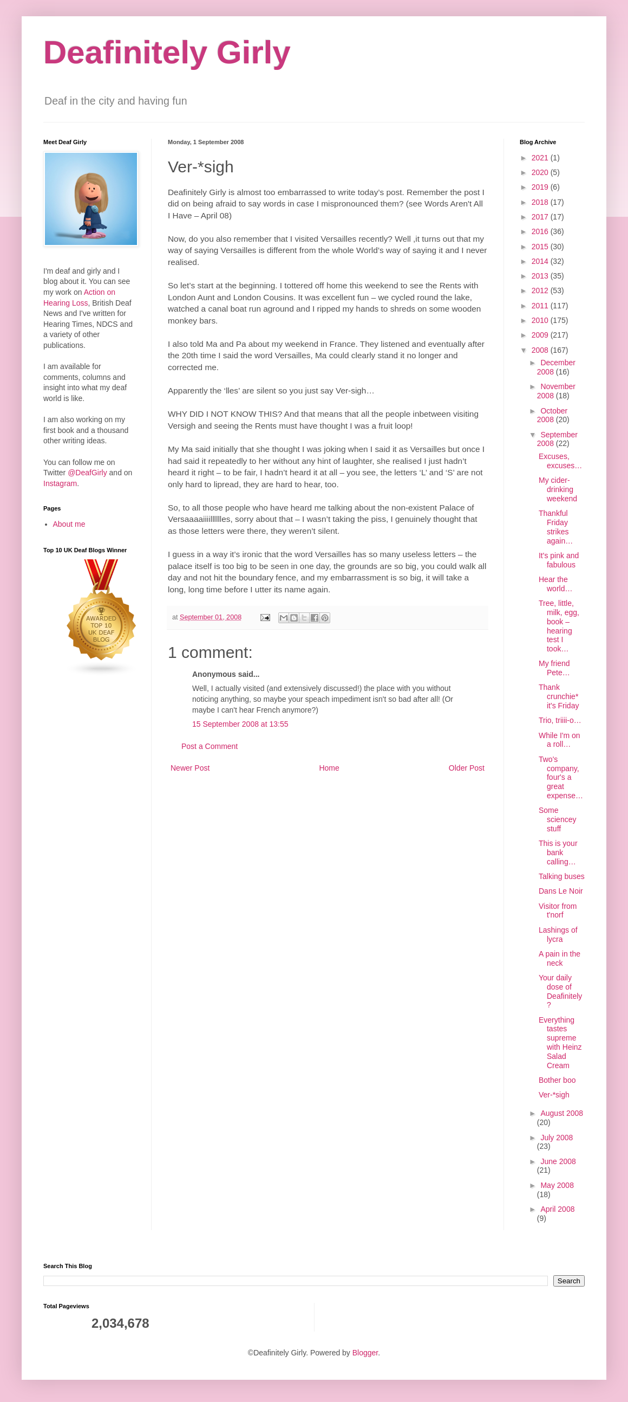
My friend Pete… (554, 668)
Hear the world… (555, 584)
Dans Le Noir (561, 891)
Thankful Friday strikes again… (556, 527)
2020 (541, 172)
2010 (541, 320)
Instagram (60, 483)
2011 (541, 305)
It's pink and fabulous (559, 560)
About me (69, 524)
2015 (541, 246)
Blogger (365, 1352)
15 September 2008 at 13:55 (240, 724)
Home (329, 768)
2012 (541, 290)
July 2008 (556, 1137)
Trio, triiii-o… (560, 720)
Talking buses (562, 876)
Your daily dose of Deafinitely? (560, 991)
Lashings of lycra (558, 935)
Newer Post (190, 768)
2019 (541, 187)
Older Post (467, 768)
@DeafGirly (87, 472)
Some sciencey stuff (557, 819)
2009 (541, 335)
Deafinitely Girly (167, 52)
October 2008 (552, 415)
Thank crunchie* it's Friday (559, 696)
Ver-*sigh (554, 1094)
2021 (541, 157)
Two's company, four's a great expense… (561, 777)
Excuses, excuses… (560, 461)
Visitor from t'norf (558, 911)
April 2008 (557, 1209)
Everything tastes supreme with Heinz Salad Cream (560, 1043)
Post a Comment (209, 746)
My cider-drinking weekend (558, 489)
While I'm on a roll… (559, 740)
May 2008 (556, 1185)
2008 (541, 350)
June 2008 (557, 1161)
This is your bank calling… (558, 852)
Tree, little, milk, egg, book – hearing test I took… (559, 626)
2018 (541, 202)
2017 (541, 216)
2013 (541, 276)
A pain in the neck (559, 958)
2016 (541, 231)
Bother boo (557, 1080)
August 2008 (561, 1113)
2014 (541, 261)
